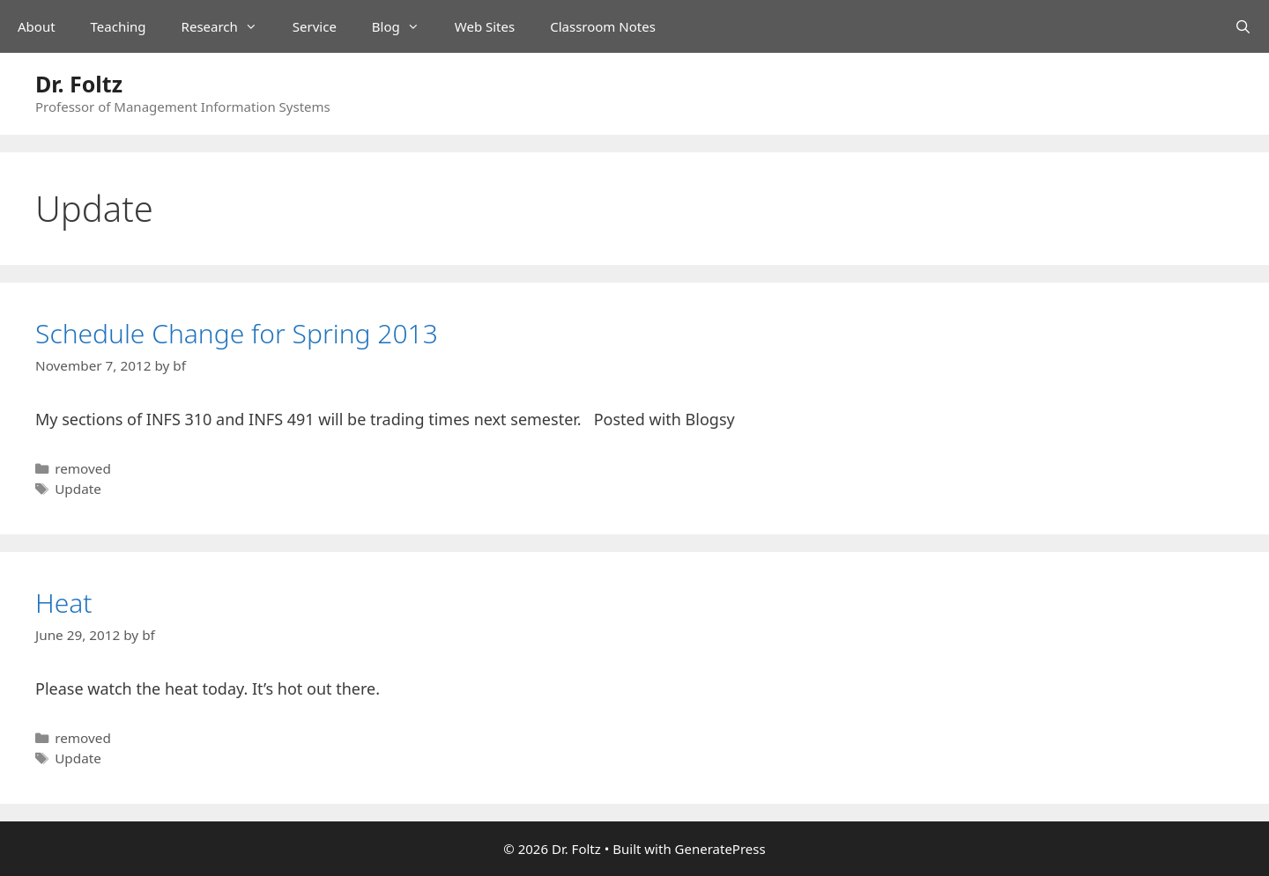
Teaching (118, 26)
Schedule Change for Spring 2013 (236, 333)
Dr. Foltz (78, 84)
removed (83, 468)
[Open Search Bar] (1243, 26)
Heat (64, 603)
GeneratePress (720, 849)
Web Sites (485, 26)
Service (315, 26)
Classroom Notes (603, 26)
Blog (404, 26)
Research (228, 26)
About (37, 26)
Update (78, 488)
